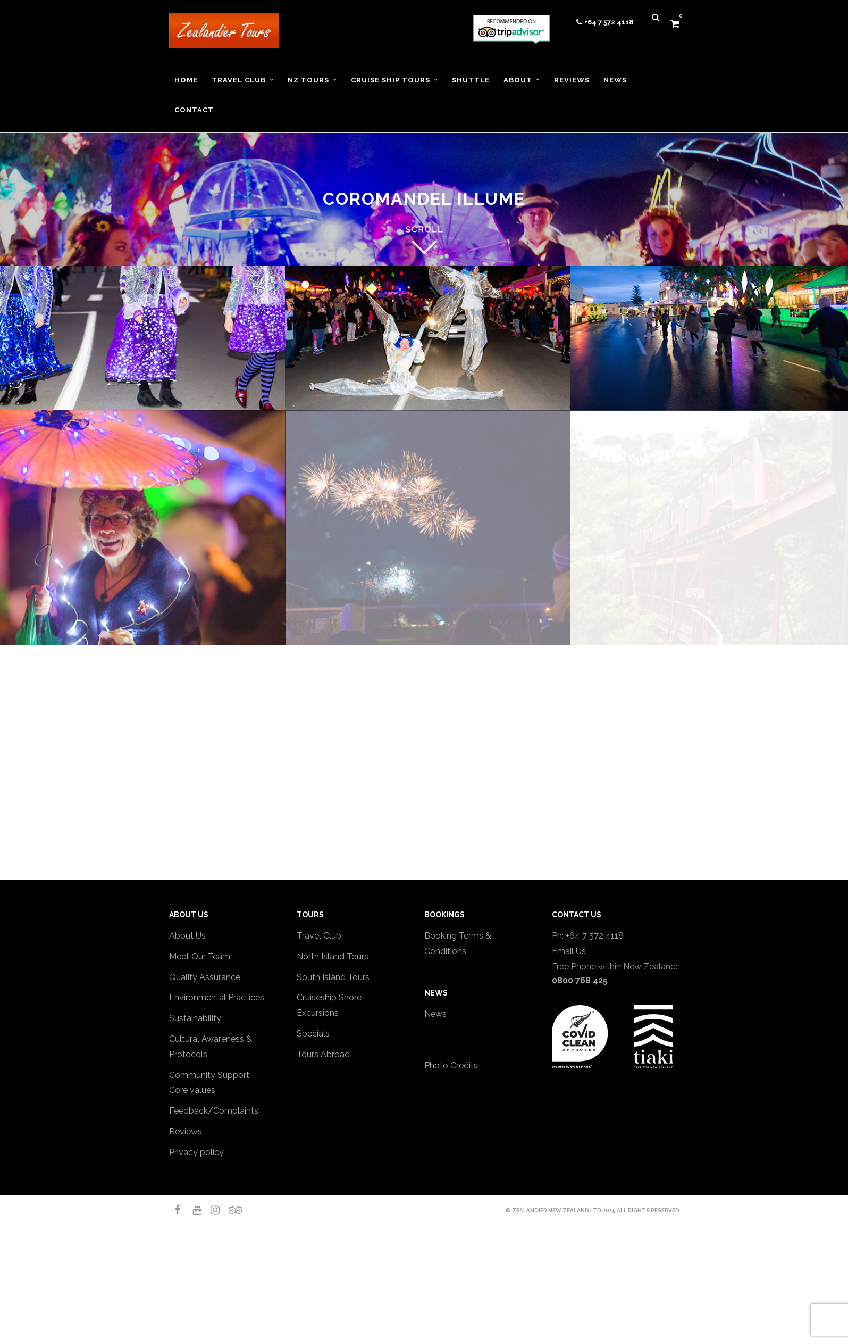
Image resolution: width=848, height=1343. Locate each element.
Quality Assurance (204, 977)
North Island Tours (332, 956)
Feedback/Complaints (213, 1111)
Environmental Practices (216, 997)
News (435, 1014)
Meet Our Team (199, 956)
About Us (187, 936)
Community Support (209, 1075)
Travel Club (319, 936)
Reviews (185, 1131)
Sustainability (195, 1018)
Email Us (569, 951)
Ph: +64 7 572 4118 (588, 936)
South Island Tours (333, 977)
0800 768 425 (580, 980)
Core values (192, 1090)
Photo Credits (451, 1065)
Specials (313, 1034)
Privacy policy (196, 1152)
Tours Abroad (323, 1054)
